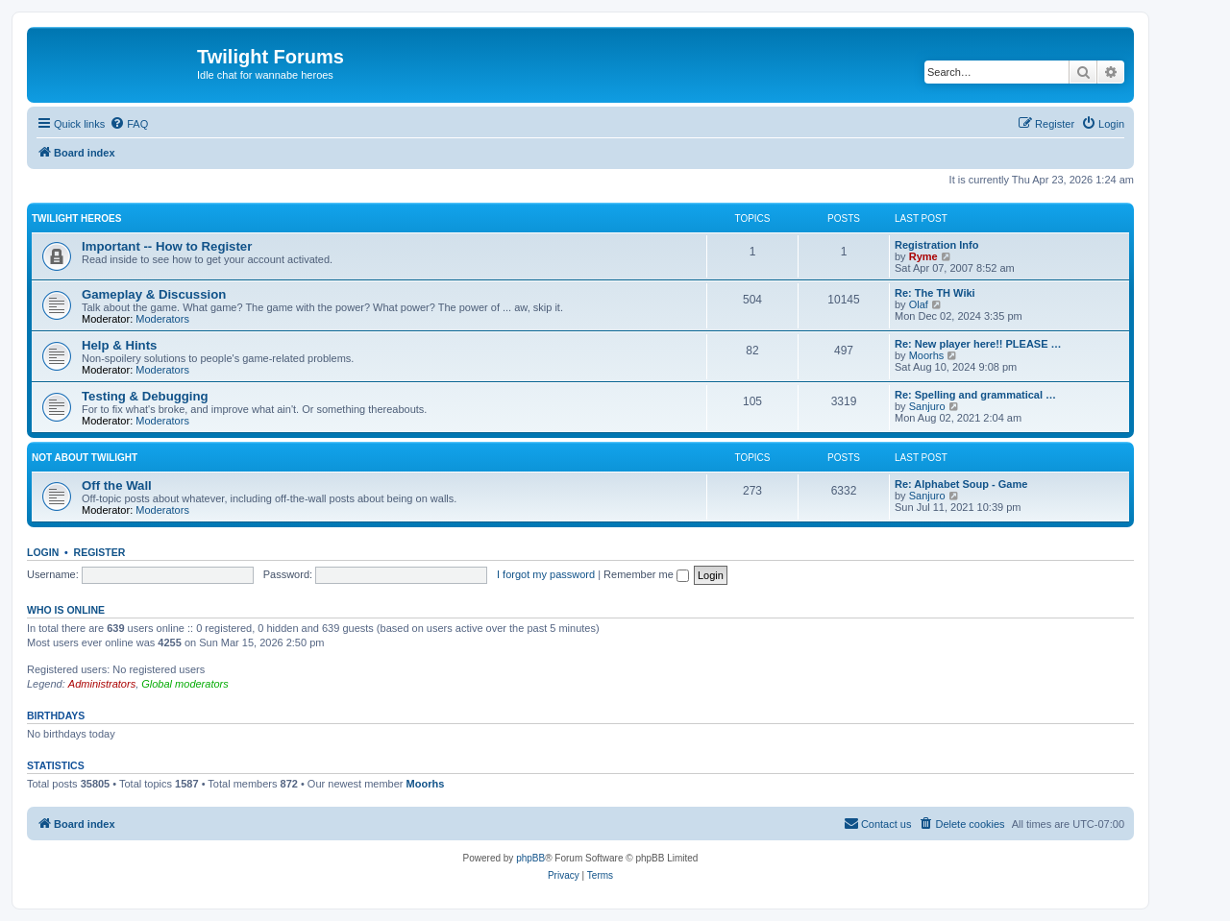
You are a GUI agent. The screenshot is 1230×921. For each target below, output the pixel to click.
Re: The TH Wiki (935, 293)
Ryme (923, 256)
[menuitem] (129, 123)
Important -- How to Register (167, 246)
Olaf (918, 304)
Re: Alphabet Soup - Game (961, 484)
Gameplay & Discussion (154, 294)
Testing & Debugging (145, 396)
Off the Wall (117, 485)
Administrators (101, 684)
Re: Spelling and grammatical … (975, 394)
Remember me (646, 574)
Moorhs (927, 355)
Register (100, 552)
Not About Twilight (84, 457)
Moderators (162, 319)
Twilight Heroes (76, 218)
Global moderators (185, 684)
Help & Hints (119, 345)
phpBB (530, 858)
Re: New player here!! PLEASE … (978, 344)
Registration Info (936, 245)
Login (43, 552)
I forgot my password (546, 574)
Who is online (66, 610)
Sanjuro (927, 406)
